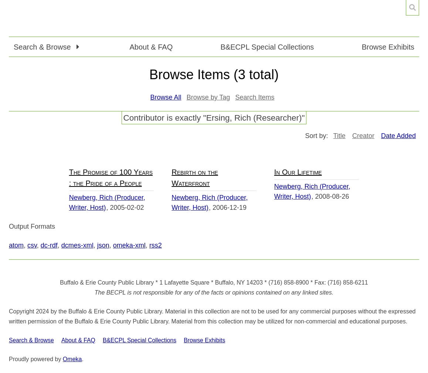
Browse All (165, 97)
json (103, 245)
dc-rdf (49, 245)
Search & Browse (31, 340)
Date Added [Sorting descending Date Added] (398, 136)
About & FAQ (151, 47)
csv (32, 245)
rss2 (155, 245)
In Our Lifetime (298, 172)
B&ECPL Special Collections (267, 47)
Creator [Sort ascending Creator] (363, 136)
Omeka (72, 359)
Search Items (254, 97)
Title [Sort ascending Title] (339, 136)
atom (16, 245)
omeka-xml (129, 245)
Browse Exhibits (388, 47)
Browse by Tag (208, 97)
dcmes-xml (77, 245)
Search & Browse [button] (43, 47)
